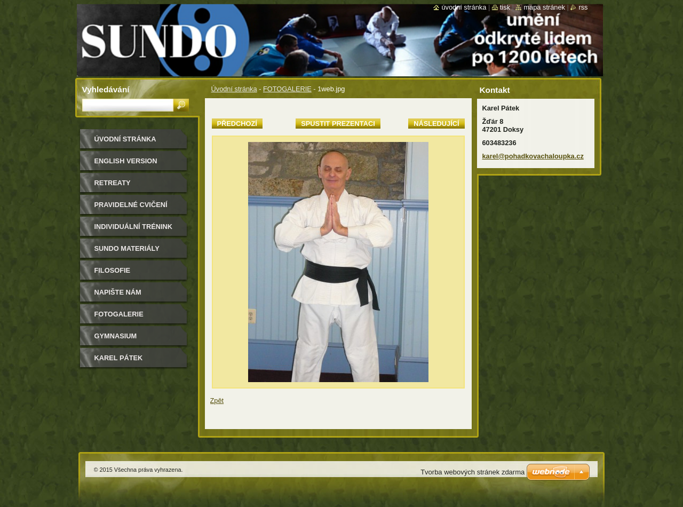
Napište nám (117, 292)
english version (125, 161)
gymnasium (115, 336)
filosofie (112, 270)
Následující (436, 124)
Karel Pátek (118, 358)
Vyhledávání (106, 89)
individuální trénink (133, 227)
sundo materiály (127, 248)
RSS (582, 7)
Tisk (505, 7)
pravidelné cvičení (131, 205)
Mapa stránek (544, 7)
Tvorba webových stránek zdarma (472, 472)
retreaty (112, 183)
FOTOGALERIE (287, 89)
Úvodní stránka (234, 89)
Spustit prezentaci (338, 124)
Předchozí (237, 124)
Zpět (217, 401)
